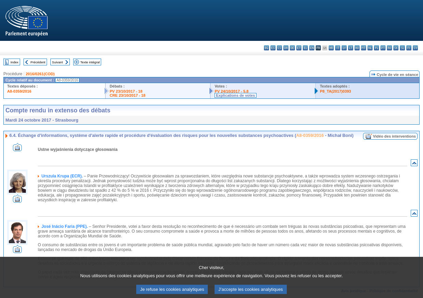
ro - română (389, 47)
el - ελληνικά (305, 47)
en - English (311, 47)
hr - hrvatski (331, 47)
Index (14, 62)
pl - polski (376, 47)
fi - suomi (408, 47)
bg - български (266, 47)
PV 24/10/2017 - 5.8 (232, 91)
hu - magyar (357, 47)
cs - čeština (279, 47)
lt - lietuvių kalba (350, 47)
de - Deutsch (292, 47)
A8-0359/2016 (19, 91)
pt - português (383, 47)
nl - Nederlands (370, 47)
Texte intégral (90, 62)
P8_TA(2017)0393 (335, 91)
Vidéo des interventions (394, 136)
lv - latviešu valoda (344, 47)
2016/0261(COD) (40, 74)
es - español (273, 47)
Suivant (57, 62)
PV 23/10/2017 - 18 (126, 91)
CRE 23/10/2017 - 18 (127, 95)
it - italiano (337, 47)
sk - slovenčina (395, 47)
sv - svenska (415, 47)
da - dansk (285, 47)
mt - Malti (363, 47)
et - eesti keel (298, 47)
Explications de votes (235, 95)
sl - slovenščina (402, 47)
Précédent (38, 62)
